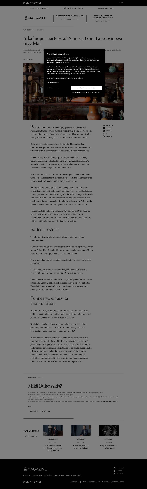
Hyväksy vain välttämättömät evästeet (86, 92)
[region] (74, 73)
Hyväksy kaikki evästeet (86, 88)
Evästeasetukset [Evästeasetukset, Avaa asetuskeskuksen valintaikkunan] (54, 88)
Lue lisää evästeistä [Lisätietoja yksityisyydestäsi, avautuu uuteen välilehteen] (53, 82)
